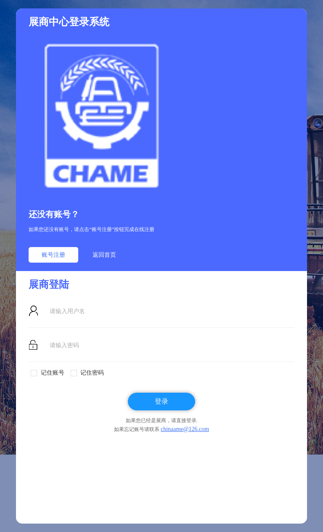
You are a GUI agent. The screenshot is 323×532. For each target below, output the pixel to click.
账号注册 (53, 255)
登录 (161, 401)
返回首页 (104, 255)
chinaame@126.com (185, 429)
